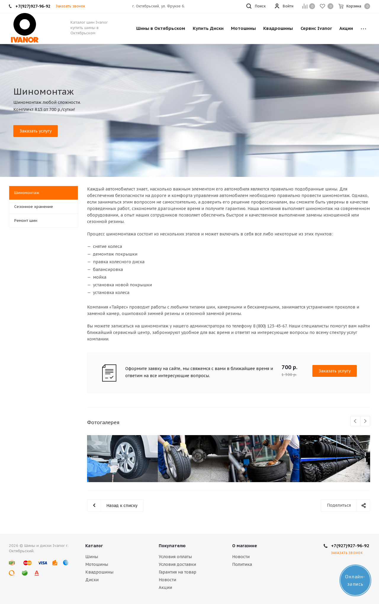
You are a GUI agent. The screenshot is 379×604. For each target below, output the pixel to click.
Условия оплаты (175, 556)
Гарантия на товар (177, 572)
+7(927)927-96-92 (350, 545)
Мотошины (96, 564)
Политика (242, 564)
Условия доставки (177, 564)
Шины (91, 556)
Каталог (94, 545)
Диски (92, 579)
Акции (165, 587)
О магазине (244, 545)
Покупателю (172, 545)
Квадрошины (99, 572)
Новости (167, 579)
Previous (355, 421)
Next (365, 421)
